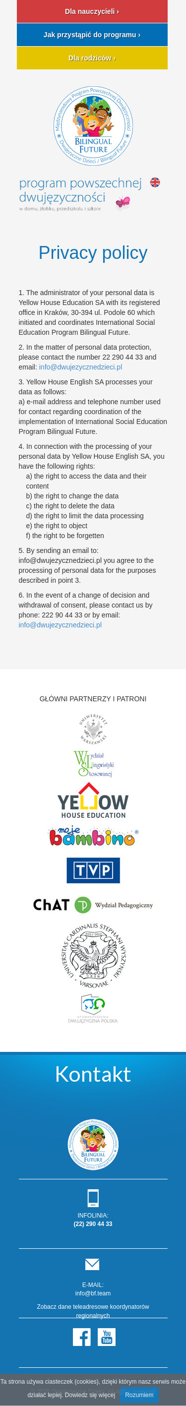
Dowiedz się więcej (90, 1395)
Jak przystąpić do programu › (92, 35)
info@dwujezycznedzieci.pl (81, 367)
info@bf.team (93, 1293)
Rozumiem (139, 1395)
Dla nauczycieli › (92, 11)
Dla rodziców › (92, 58)
